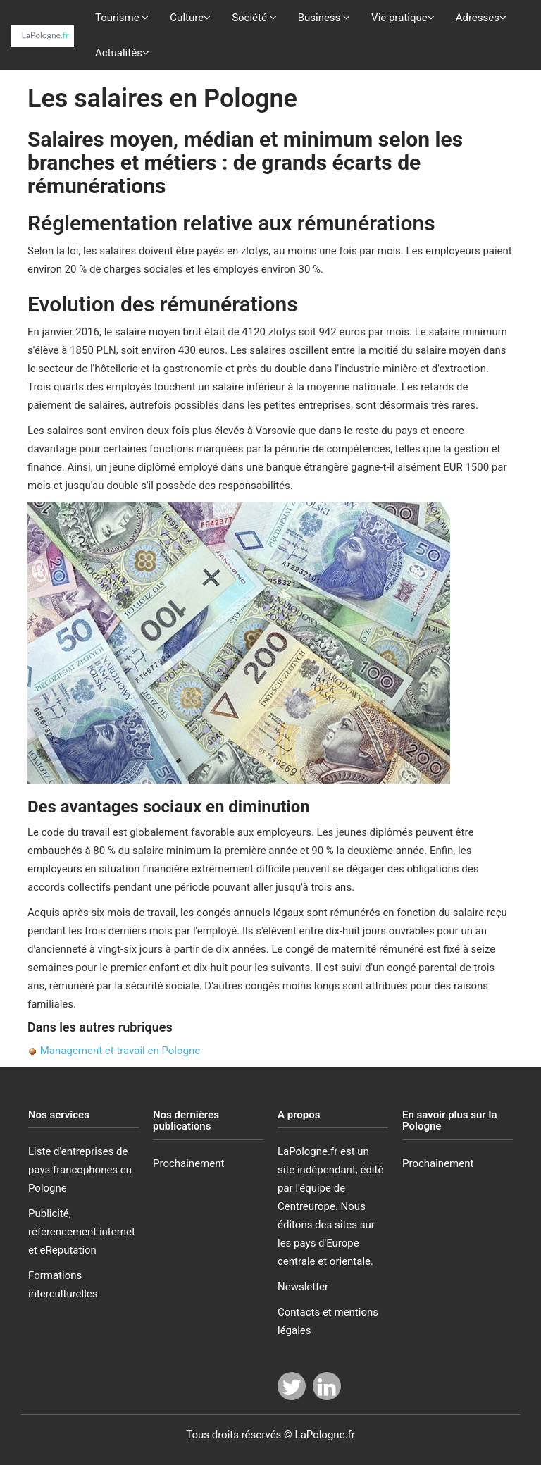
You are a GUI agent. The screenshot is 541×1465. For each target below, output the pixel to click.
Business (324, 17)
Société (254, 17)
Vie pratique (403, 17)
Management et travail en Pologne (118, 1050)
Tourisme (122, 17)
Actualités (122, 53)
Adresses (481, 17)
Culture (190, 17)
